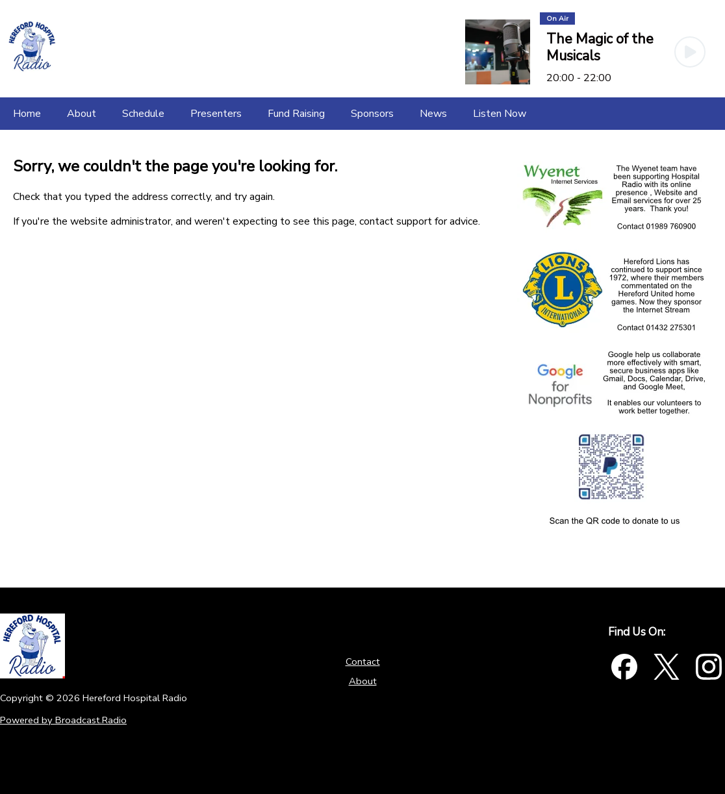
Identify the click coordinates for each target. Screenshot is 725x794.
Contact (363, 661)
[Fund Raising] (296, 113)
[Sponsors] (372, 113)
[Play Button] (690, 52)
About (363, 681)
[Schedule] (143, 113)
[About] (81, 113)
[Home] (27, 113)
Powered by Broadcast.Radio (63, 719)
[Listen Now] (499, 113)
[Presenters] (216, 113)
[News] (433, 113)
